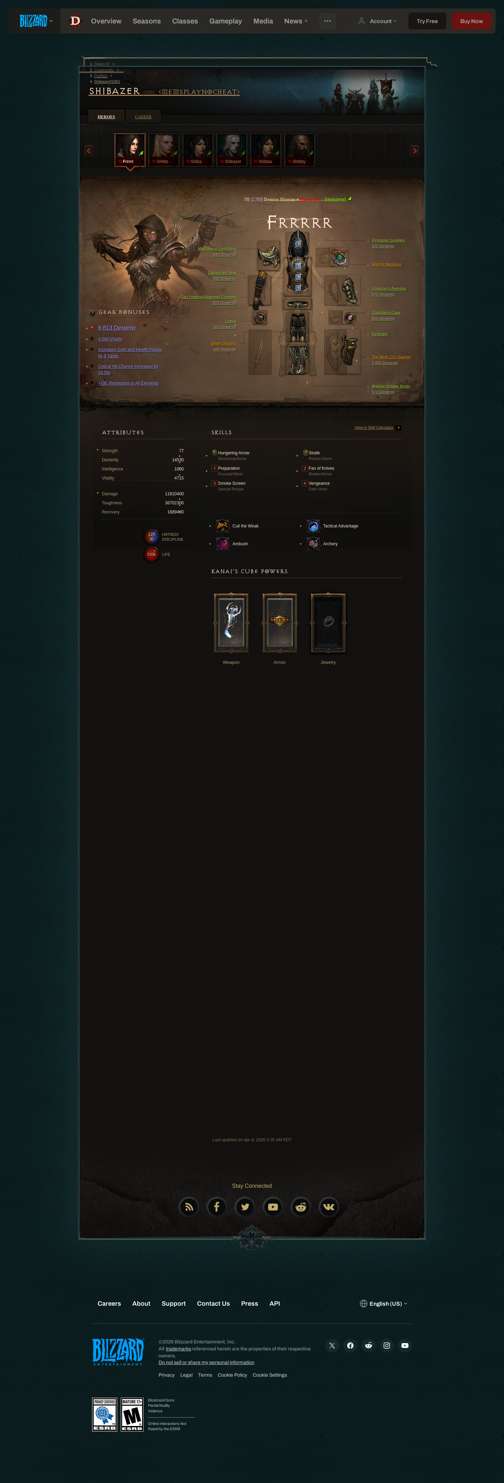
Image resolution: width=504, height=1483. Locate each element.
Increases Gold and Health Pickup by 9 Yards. (126, 353)
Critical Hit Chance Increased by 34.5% (124, 369)
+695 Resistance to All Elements (125, 383)
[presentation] (34, 21)
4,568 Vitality (106, 339)
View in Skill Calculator (378, 428)
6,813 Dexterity (113, 328)
